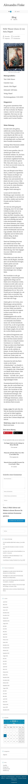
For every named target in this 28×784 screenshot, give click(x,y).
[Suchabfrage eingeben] (14, 531)
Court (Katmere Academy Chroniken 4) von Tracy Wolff (14, 560)
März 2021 (5, 669)
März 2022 (5, 636)
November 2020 (6, 680)
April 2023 (5, 601)
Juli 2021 (4, 658)
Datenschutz (18, 776)
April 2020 (5, 699)
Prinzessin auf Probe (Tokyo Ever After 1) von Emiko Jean (14, 453)
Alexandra (7, 36)
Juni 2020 (5, 693)
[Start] (11, 19)
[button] (8, 433)
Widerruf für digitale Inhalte (11, 778)
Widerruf (2, 778)
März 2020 (5, 701)
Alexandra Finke (14, 5)
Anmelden (5, 765)
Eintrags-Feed (5, 767)
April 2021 (5, 666)
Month (5, 725)
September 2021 (6, 653)
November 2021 (6, 647)
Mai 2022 (5, 631)
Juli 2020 (4, 690)
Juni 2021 (5, 661)
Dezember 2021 (6, 645)
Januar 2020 (5, 707)
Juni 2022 (5, 628)
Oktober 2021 (5, 650)
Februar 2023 (5, 607)
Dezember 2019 (6, 709)
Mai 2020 (5, 696)
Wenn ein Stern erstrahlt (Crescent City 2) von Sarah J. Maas (14, 463)
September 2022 (6, 620)
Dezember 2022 (6, 612)
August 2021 (5, 655)
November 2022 (6, 615)
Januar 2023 (5, 610)
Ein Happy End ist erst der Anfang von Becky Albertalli (14, 443)
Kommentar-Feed (6, 768)
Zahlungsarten (14, 779)
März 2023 (5, 604)
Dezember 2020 (6, 677)
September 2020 (6, 685)
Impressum (24, 776)
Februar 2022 (5, 639)
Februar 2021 (5, 672)
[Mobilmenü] (17, 11)
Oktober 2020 (5, 682)
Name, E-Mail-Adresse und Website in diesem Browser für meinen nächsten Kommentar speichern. (12, 512)
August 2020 (5, 688)
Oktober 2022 (5, 618)
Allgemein (15, 19)
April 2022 (5, 634)
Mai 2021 (5, 663)
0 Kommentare (16, 38)
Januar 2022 (5, 642)
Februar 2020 (5, 704)
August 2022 (5, 623)
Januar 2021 (5, 674)
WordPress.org (6, 770)
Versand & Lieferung (22, 778)
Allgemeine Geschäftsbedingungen (8, 776)
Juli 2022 (4, 626)
